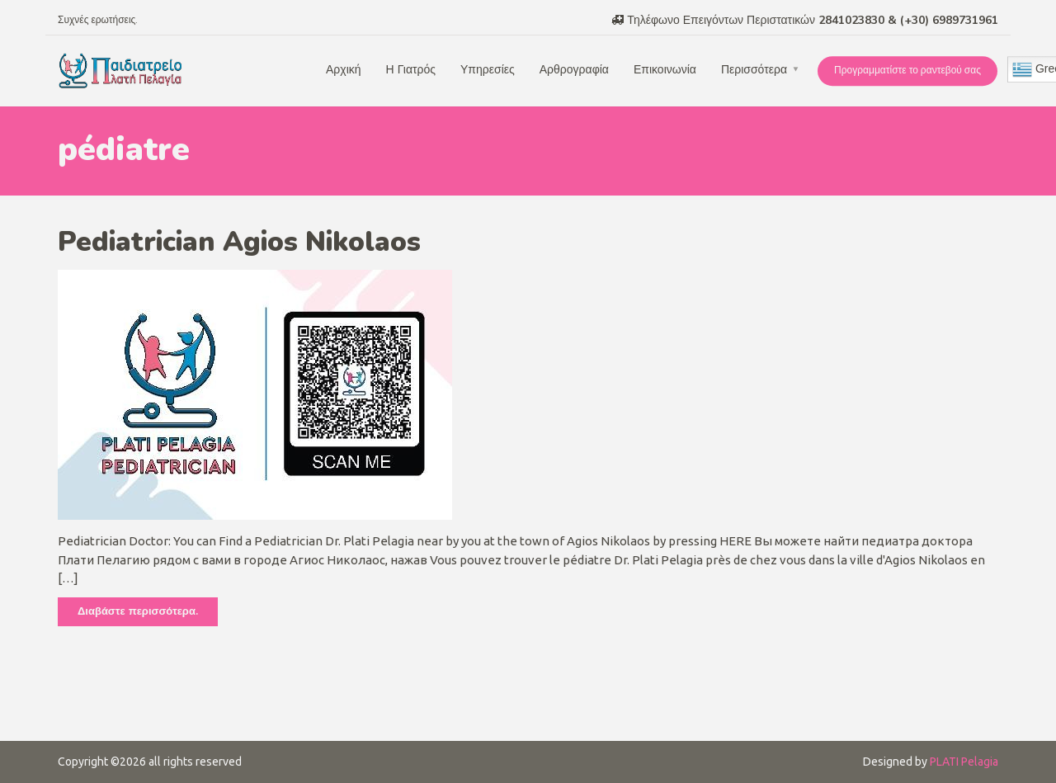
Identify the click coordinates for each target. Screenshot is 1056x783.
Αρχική (343, 70)
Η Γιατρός (411, 70)
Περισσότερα (754, 70)
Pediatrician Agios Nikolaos (239, 242)
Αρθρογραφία (574, 70)
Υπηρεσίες (487, 70)
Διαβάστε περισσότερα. (138, 611)
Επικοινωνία (665, 70)
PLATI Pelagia (964, 761)
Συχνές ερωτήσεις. (98, 19)
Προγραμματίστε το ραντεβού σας (907, 70)
